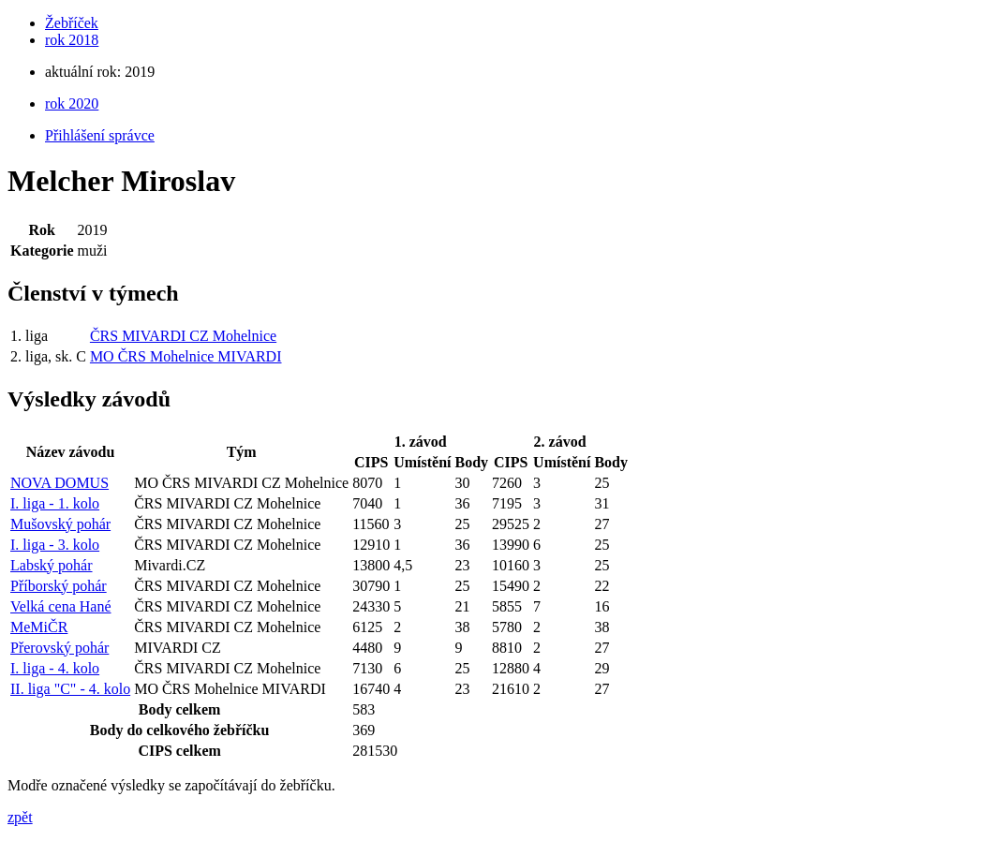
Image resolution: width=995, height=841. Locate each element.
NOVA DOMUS (59, 483)
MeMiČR (38, 627)
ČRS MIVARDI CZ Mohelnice (183, 336)
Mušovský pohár (60, 524)
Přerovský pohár (59, 648)
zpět (20, 817)
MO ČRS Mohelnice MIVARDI (186, 356)
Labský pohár (51, 565)
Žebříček (71, 23)
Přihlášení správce (100, 135)
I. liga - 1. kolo (54, 503)
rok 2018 (71, 40)
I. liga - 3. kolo (54, 545)
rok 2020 (71, 103)
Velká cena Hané (60, 606)
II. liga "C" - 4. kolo (70, 689)
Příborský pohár (58, 586)
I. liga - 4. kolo (54, 668)
